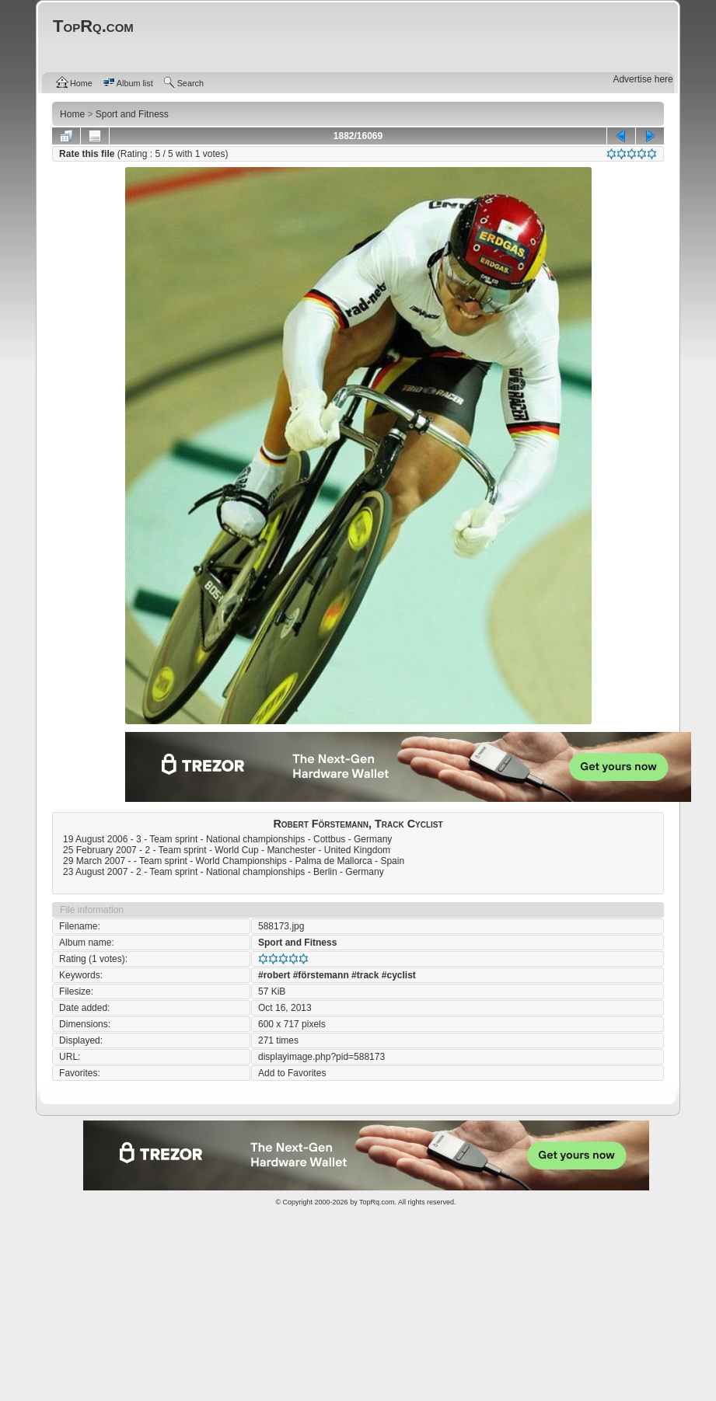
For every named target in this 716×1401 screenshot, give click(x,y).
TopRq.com (377, 1202)
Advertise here (642, 79)
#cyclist (399, 975)
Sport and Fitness (297, 942)
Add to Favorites (292, 1073)
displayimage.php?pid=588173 (321, 1056)
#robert (274, 975)
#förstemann (321, 975)
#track (365, 975)
